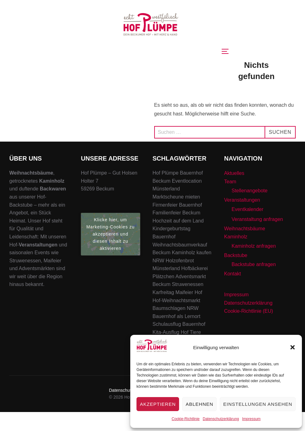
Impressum (251, 419)
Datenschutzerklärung (221, 419)
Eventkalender (247, 228)
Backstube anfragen (254, 283)
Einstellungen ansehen (257, 404)
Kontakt (232, 292)
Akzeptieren (158, 404)
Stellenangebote (250, 209)
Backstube (235, 274)
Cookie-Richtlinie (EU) (248, 330)
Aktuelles (234, 192)
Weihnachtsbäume (244, 247)
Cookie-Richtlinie (186, 419)
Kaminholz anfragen (254, 265)
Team (230, 200)
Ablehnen (199, 404)
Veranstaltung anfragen (257, 238)
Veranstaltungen (242, 219)
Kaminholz (235, 255)
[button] (292, 347)
